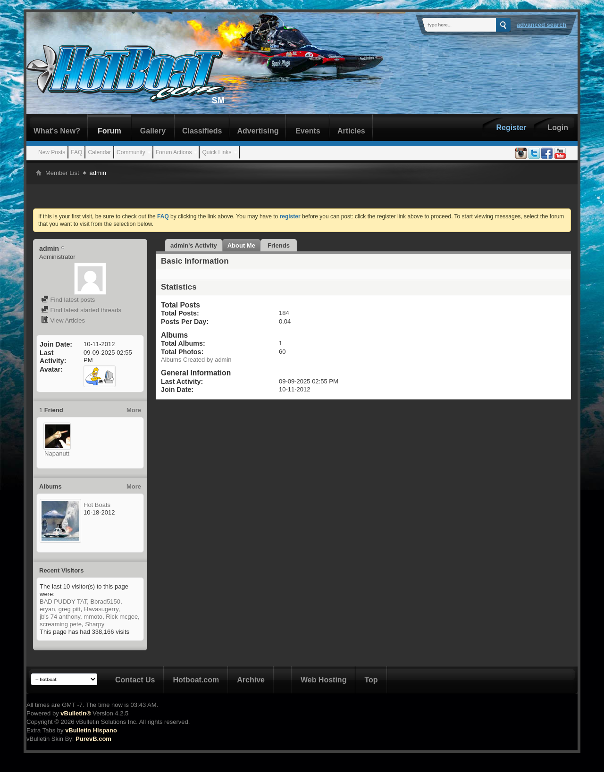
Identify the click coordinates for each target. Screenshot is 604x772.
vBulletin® (75, 713)
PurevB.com (93, 738)
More (133, 410)
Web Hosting (323, 680)
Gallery (153, 131)
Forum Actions (174, 152)
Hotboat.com (196, 680)
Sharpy (94, 624)
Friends (279, 245)
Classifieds (202, 131)
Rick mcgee (122, 616)
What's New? (57, 131)
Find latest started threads (81, 310)
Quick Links (216, 152)
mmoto (93, 616)
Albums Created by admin (196, 359)
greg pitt (70, 609)
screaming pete (61, 624)
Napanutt (56, 453)
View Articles (63, 320)
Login (557, 128)
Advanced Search (542, 24)
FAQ (76, 152)
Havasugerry (101, 609)
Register (511, 128)
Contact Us (135, 680)
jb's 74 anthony (60, 616)
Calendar (99, 152)
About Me (241, 245)
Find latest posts (68, 299)
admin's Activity (193, 245)
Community (131, 152)
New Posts (51, 152)
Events (307, 131)
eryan (47, 609)
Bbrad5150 (105, 601)
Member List (62, 172)
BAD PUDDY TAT (63, 601)
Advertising (257, 131)
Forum (109, 131)
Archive (251, 680)
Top (371, 680)
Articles (351, 131)
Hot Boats (97, 504)
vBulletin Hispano (91, 730)
